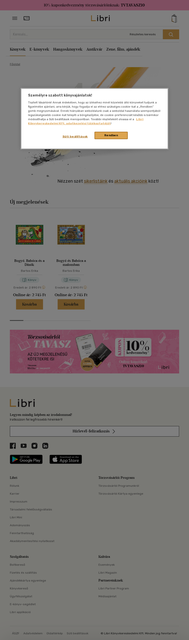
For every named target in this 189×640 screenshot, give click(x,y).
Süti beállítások (75, 136)
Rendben (111, 135)
